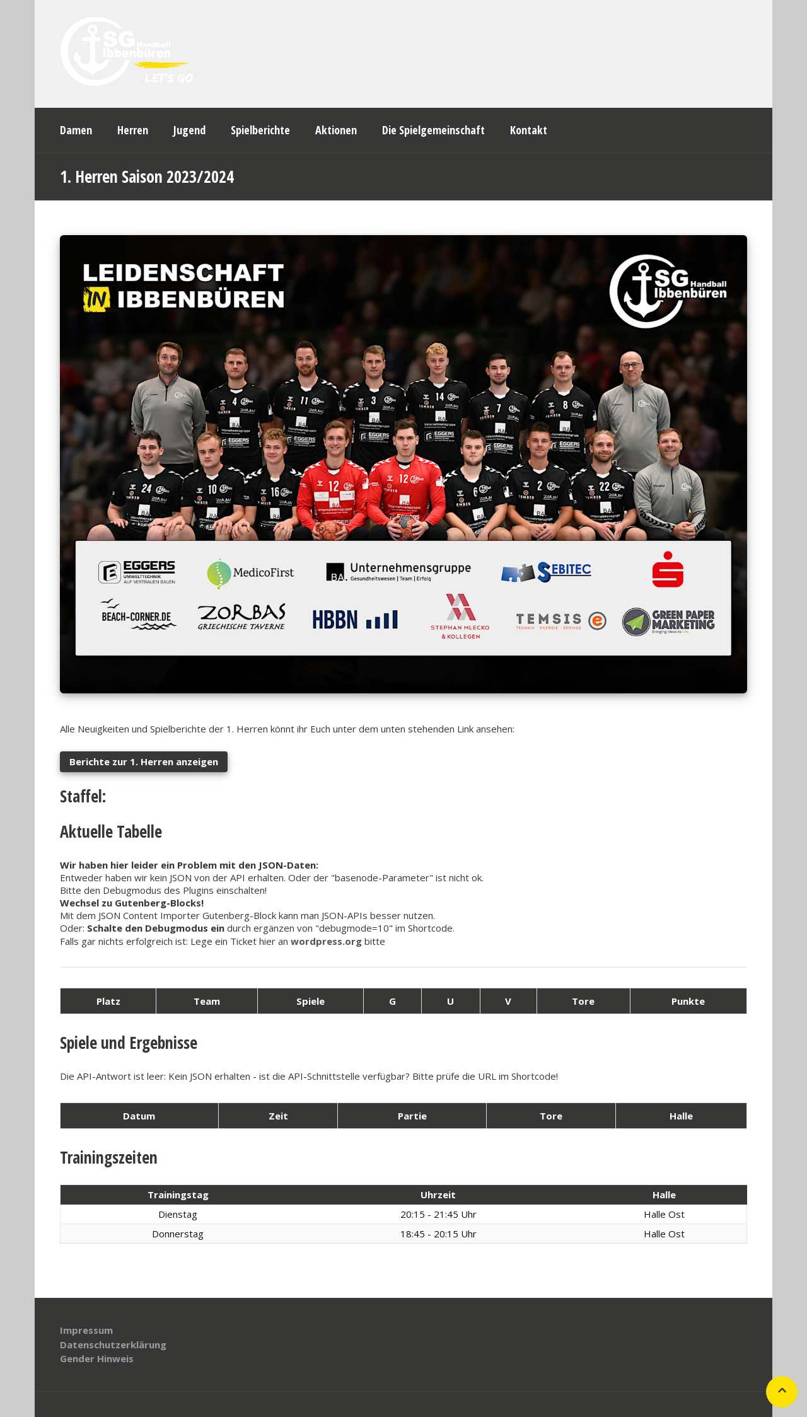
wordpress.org (326, 941)
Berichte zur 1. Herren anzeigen (143, 761)
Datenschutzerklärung (113, 1344)
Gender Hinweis (97, 1358)
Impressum (86, 1330)
